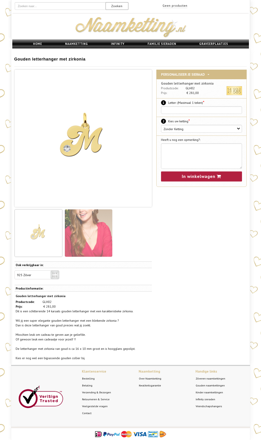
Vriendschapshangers (209, 406)
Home (37, 44)
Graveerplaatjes (213, 44)
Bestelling (88, 378)
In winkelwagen (201, 176)
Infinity (118, 44)
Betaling (87, 385)
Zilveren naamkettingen (210, 378)
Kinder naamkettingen (209, 392)
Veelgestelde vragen (95, 406)
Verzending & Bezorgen (96, 392)
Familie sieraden (162, 44)
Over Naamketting (150, 378)
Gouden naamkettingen (210, 385)
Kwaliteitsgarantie (150, 385)
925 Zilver (38, 275)
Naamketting (76, 44)
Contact (86, 413)
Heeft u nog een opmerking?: (180, 140)
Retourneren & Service (96, 399)
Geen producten (175, 6)
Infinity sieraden (205, 399)
